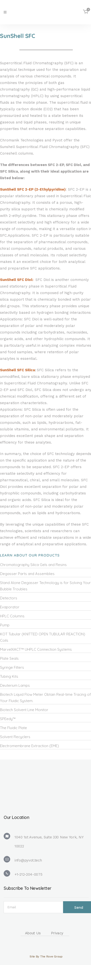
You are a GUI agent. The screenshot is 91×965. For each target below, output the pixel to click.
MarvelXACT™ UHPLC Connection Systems (36, 649)
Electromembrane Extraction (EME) (29, 745)
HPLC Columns (12, 616)
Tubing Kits (9, 676)
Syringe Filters (12, 667)
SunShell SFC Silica (17, 370)
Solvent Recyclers (15, 736)
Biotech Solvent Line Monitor (24, 709)
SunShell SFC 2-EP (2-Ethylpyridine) (33, 189)
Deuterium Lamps (15, 685)
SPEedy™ (8, 718)
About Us (33, 933)
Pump (4, 625)
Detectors (8, 598)
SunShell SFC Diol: (17, 280)
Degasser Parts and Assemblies (27, 573)
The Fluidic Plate (13, 727)
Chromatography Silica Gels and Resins (33, 564)
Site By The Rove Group (46, 956)
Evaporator (9, 607)
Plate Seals (9, 658)
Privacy (57, 933)
